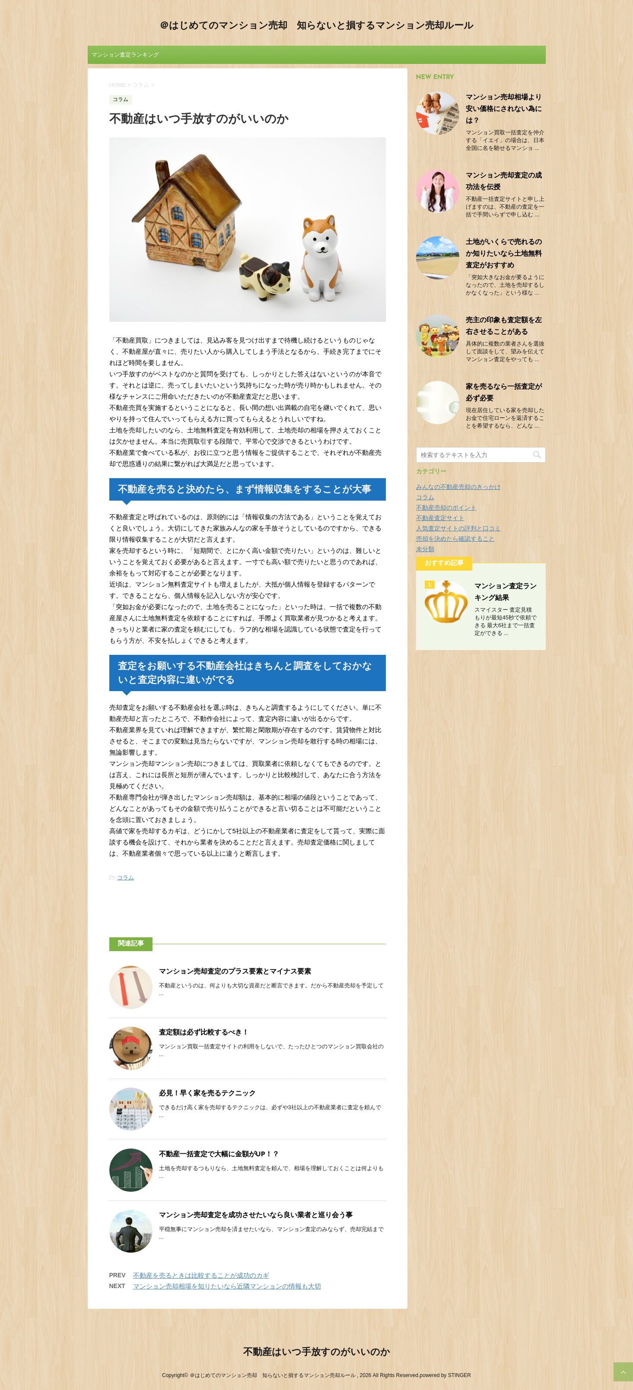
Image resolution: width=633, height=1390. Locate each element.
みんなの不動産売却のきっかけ (458, 486)
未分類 (425, 549)
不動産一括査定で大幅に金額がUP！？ (219, 1154)
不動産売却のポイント (446, 507)
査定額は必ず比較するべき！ (204, 1032)
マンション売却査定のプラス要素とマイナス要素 (235, 971)
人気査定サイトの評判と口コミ (458, 528)
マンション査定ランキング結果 (125, 57)
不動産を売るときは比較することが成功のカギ (201, 1275)
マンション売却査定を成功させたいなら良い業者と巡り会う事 (256, 1215)
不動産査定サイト (440, 517)
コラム (125, 877)
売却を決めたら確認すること (455, 538)
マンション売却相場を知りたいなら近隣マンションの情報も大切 (227, 1286)
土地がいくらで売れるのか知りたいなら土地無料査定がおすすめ (504, 254)
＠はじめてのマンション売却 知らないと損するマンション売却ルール (316, 26)
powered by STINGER (445, 1375)
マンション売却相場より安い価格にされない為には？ (504, 109)
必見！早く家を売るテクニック (207, 1093)
